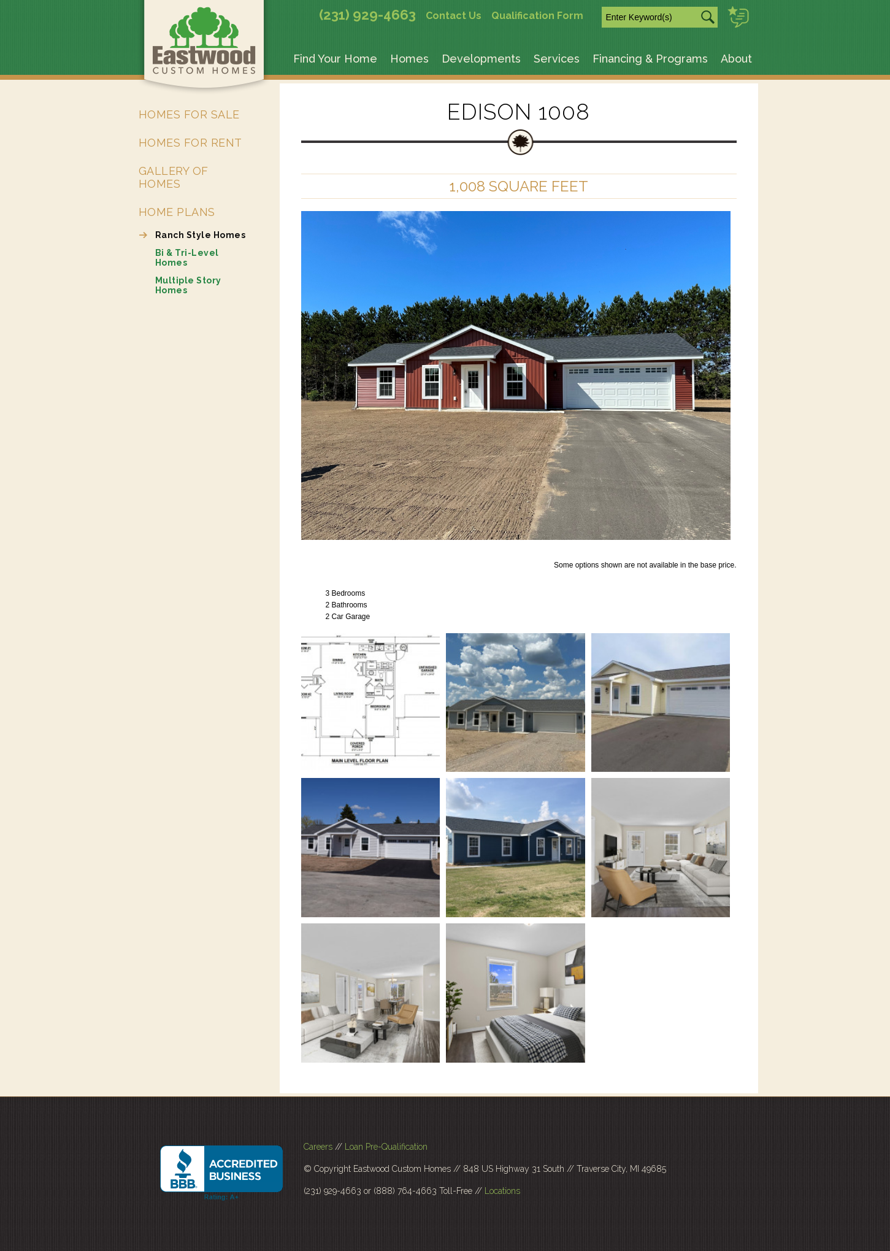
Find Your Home (335, 58)
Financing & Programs (650, 58)
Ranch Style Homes (200, 235)
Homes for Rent (190, 142)
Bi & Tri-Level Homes (187, 258)
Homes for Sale (189, 114)
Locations (502, 1191)
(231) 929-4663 (367, 15)
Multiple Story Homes (188, 285)
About (736, 58)
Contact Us (453, 15)
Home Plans (177, 212)
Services (557, 58)
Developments (481, 58)
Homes (409, 58)
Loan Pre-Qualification (386, 1147)
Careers (318, 1147)
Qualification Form (537, 15)
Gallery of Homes (174, 177)
